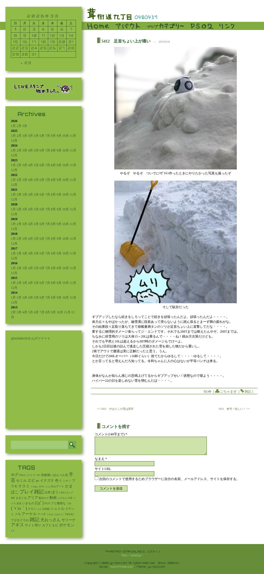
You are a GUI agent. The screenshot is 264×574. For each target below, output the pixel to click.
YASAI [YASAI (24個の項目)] (69, 514)
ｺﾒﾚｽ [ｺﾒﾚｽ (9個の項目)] (41, 486)
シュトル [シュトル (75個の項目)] (57, 509)
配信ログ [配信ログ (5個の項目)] (44, 498)
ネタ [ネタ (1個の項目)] (39, 509)
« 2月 (26, 63)
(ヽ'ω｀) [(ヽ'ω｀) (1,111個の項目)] (19, 508)
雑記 (248, 391)
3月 (24, 126)
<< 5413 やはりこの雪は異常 (115, 408)
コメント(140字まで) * (111, 434)
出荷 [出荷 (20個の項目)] (48, 492)
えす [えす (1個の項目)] (13, 531)
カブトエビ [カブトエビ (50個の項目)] (50, 525)
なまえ (101, 459)
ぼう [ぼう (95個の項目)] (55, 492)
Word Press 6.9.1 (122, 566)
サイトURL (103, 469)
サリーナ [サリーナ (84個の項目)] (69, 520)
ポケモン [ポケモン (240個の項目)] (66, 525)
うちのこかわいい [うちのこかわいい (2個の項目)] (55, 514)
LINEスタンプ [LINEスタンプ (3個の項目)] (66, 492)
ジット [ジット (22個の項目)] (31, 474)
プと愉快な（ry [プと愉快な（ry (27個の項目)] (61, 503)
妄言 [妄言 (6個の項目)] (19, 503)
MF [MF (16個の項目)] (13, 497)
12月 (14, 140)
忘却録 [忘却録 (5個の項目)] (46, 509)
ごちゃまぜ (228, 391)
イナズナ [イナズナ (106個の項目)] (47, 480)
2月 (19, 126)
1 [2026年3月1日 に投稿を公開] (16, 29)
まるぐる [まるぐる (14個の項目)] (21, 497)
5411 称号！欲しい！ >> (234, 408)
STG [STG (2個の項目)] (38, 475)
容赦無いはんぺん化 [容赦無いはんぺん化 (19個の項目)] (54, 474)
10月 (65, 136)
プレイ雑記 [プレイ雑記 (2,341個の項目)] (31, 491)
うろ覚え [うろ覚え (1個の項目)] (34, 487)
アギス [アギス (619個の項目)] (17, 525)
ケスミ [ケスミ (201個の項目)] (24, 486)
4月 (30, 136)
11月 (73, 136)
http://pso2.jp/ (132, 555)
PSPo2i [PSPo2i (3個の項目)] (22, 475)
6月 (41, 136)
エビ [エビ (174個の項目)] (31, 480)
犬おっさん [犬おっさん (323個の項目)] (50, 520)
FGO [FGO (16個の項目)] (47, 503)
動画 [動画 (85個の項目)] (53, 498)
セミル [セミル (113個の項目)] (21, 480)
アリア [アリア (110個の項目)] (32, 498)
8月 (53, 136)
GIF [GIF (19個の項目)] (70, 497)
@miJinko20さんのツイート (31, 338)
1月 (13, 126)
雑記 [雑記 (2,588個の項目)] (34, 519)
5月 (36, 136)
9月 (59, 136)
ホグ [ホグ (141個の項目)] (15, 475)
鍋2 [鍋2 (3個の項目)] (37, 481)
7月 (47, 136)
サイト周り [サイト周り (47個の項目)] (33, 525)
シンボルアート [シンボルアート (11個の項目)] (54, 486)
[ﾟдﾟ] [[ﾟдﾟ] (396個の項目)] (39, 503)
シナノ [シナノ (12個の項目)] (67, 480)
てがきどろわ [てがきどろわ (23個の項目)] (20, 520)
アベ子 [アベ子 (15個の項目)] (42, 514)
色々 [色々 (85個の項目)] (58, 480)
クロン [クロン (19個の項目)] (32, 508)
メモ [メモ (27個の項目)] (18, 514)
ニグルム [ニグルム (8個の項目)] (62, 498)
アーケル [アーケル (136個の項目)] (29, 514)
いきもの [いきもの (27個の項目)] (28, 503)
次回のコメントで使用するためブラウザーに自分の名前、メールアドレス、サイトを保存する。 (169, 479)
